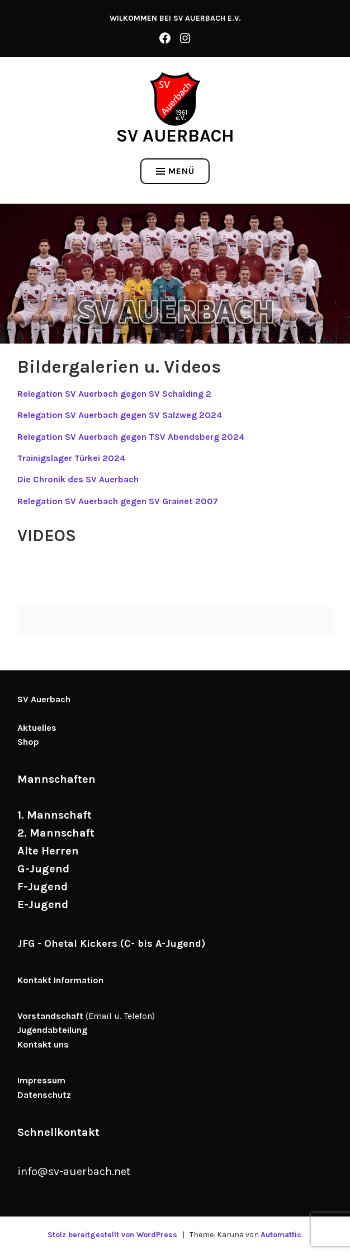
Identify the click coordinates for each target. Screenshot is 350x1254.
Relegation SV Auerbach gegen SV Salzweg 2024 (119, 415)
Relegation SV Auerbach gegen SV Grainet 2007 (117, 501)
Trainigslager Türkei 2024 (71, 458)
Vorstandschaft (50, 1016)
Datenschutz (44, 1094)
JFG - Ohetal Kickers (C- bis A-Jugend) (111, 943)
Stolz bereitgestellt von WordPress (112, 1234)
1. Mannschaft (54, 815)
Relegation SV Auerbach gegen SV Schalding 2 (114, 393)
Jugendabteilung (52, 1030)
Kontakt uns (43, 1044)
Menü (175, 171)
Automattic (281, 1234)
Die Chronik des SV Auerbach (78, 479)
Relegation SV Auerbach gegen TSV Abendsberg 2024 (130, 436)
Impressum (41, 1080)
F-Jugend (42, 886)
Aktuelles (36, 727)
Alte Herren (48, 850)
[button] (175, 99)
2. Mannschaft (55, 832)
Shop (28, 741)
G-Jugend (43, 868)
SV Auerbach (175, 135)
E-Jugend (42, 904)
